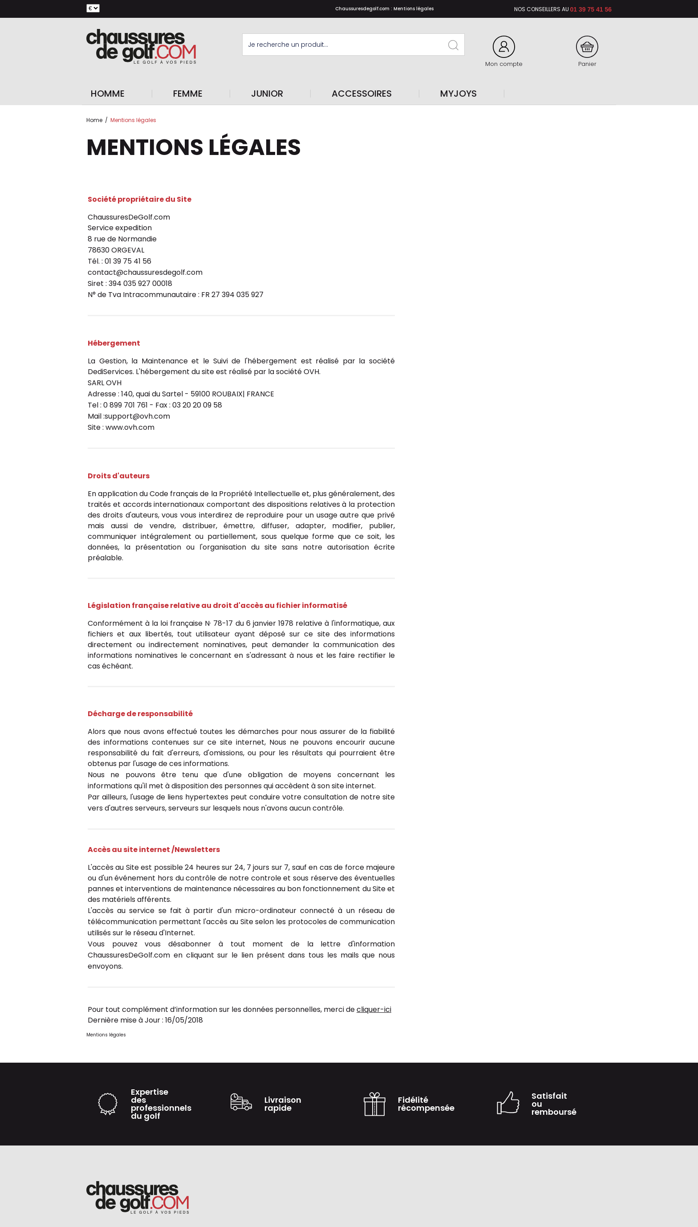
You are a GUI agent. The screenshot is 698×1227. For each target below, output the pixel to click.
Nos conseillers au (541, 9)
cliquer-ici (374, 1009)
